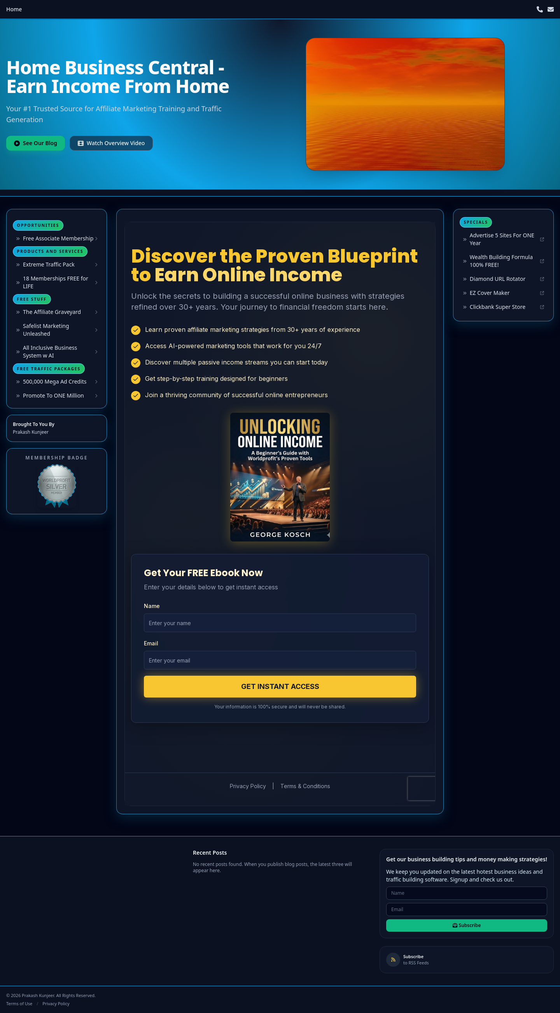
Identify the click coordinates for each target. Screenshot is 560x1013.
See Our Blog (35, 143)
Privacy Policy (55, 1003)
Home (14, 9)
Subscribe (467, 925)
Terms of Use (19, 1003)
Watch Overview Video (111, 143)
